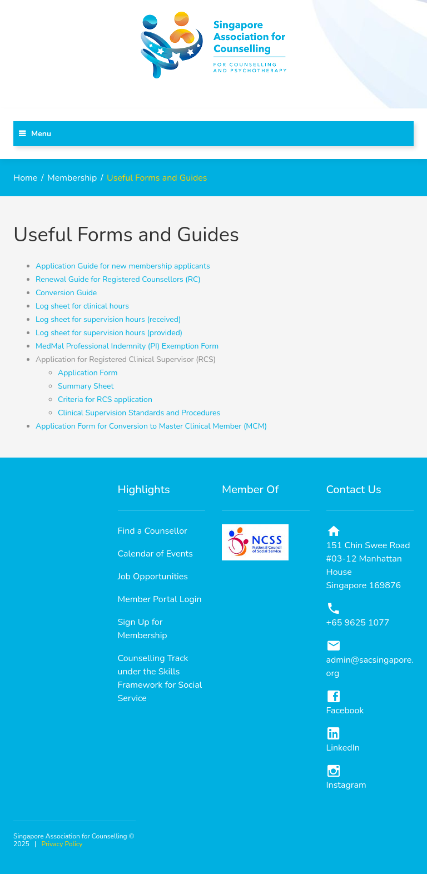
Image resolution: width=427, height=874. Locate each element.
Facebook (345, 710)
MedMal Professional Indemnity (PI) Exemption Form (127, 346)
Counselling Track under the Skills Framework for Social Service (160, 678)
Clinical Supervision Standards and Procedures (139, 413)
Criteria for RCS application (105, 399)
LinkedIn (343, 748)
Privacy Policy (62, 844)
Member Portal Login (160, 599)
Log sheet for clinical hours (82, 306)
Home (25, 178)
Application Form (88, 373)
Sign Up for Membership (142, 629)
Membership (72, 178)
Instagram (346, 785)
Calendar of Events (155, 554)
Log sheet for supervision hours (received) (108, 319)
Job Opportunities (153, 576)
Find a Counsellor (152, 531)
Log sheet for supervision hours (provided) (109, 332)
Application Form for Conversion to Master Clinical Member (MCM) (151, 426)
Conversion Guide (66, 292)
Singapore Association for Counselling (70, 836)
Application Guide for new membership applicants (123, 266)
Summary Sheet (85, 386)
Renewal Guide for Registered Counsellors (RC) (118, 279)
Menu (41, 133)
